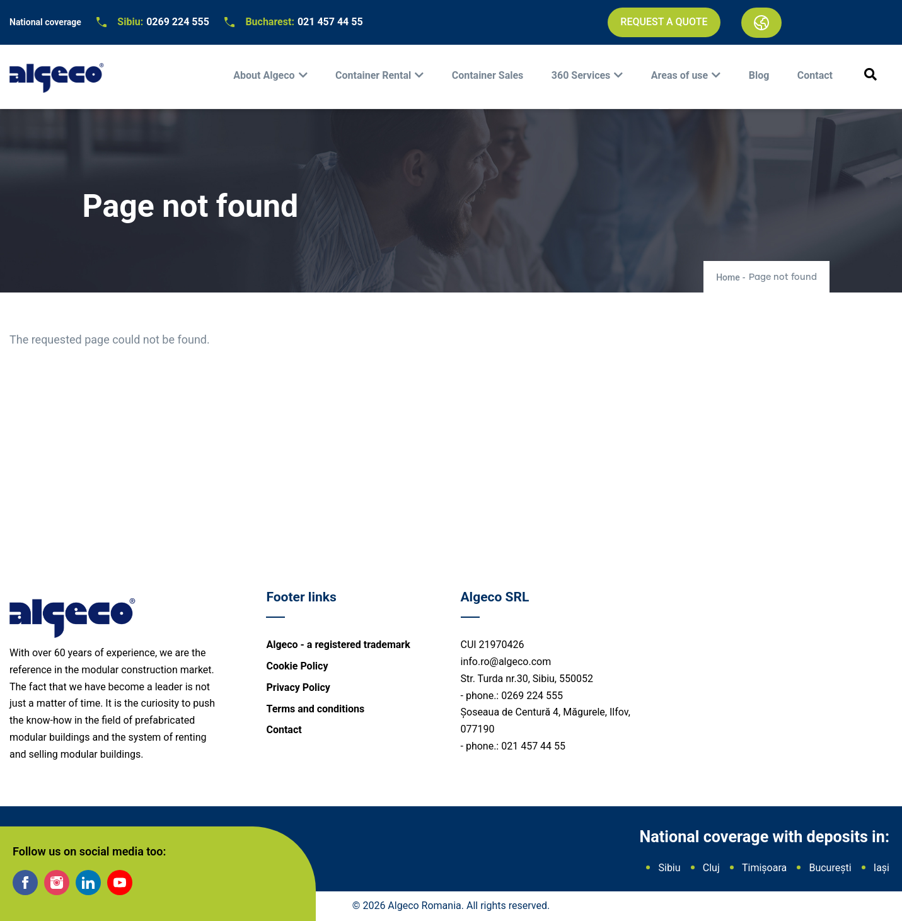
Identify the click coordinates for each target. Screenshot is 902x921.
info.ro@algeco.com (506, 662)
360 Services (581, 75)
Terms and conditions (315, 709)
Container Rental (373, 75)
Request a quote (663, 22)
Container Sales (488, 75)
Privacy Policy (298, 687)
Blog (759, 75)
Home (728, 277)
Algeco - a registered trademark (338, 645)
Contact (815, 75)
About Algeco (263, 75)
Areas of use (679, 75)
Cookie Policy (297, 666)
